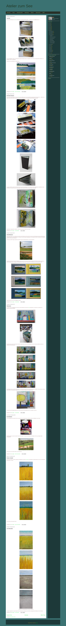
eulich (27, 459)
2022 (50, 25)
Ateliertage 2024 (20, 12)
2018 (50, 30)
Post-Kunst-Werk (51, 71)
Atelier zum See (19, 6)
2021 (50, 26)
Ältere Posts (43, 615)
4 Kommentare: (17, 230)
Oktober (51, 33)
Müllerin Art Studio (52, 56)
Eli (53, 17)
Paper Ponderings (51, 60)
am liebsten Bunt (51, 75)
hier (15, 19)
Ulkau (50, 73)
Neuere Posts (9, 615)
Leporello (8, 18)
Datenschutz (38, 12)
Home (14, 12)
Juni (50, 46)
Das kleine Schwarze (10, 95)
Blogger (37, 622)
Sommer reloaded (52, 41)
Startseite (8, 12)
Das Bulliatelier (9, 416)
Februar (51, 50)
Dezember (51, 31)
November (51, 32)
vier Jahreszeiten (10, 528)
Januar (51, 51)
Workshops (27, 12)
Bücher (32, 12)
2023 (50, 24)
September (51, 34)
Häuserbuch (51, 39)
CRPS (43, 12)
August (51, 44)
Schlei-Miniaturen (10, 234)
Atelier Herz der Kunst (52, 62)
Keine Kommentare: (17, 91)
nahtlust (50, 58)
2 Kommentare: (17, 412)
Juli (50, 45)
